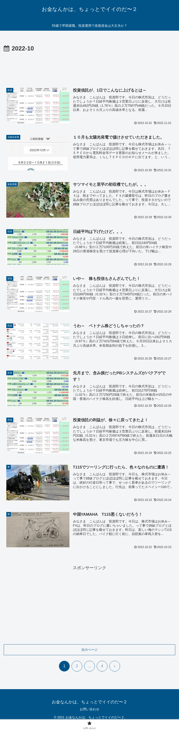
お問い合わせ (89, 709)
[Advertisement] (89, 66)
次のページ (89, 650)
